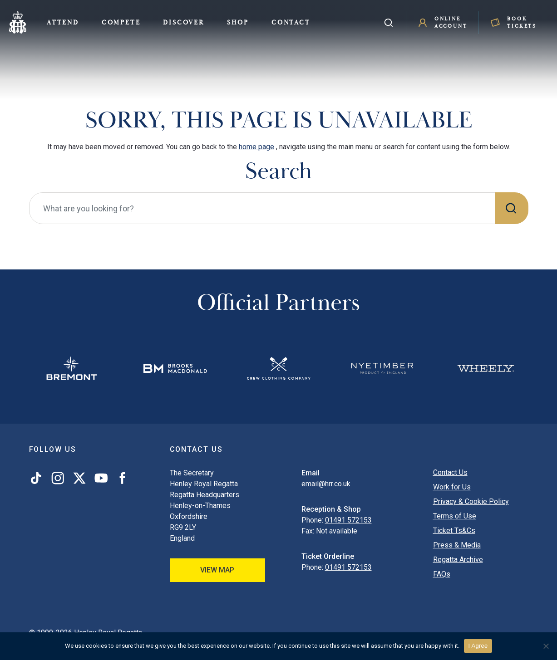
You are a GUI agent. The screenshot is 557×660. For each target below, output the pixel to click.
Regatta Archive (458, 559)
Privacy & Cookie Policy (471, 501)
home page (256, 146)
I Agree (478, 645)
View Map (217, 570)
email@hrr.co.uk (325, 483)
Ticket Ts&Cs (454, 530)
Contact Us (450, 472)
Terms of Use (454, 516)
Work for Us (452, 487)
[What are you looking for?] (262, 208)
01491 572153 (348, 520)
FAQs (441, 574)
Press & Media (457, 545)
